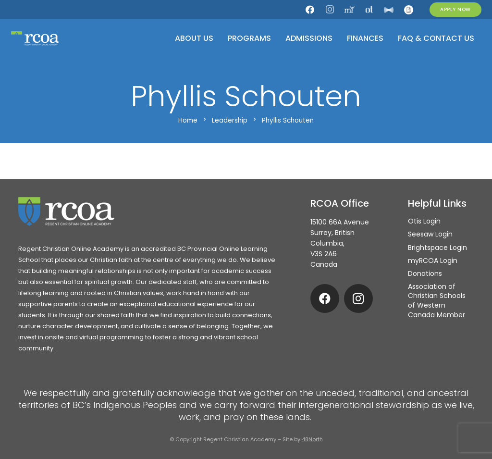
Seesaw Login (430, 234)
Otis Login (424, 221)
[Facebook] (310, 9)
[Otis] (369, 9)
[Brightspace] (408, 9)
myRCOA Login (432, 260)
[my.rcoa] (349, 9)
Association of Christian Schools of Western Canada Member (437, 301)
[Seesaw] (388, 9)
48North (312, 439)
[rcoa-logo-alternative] (35, 38)
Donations (425, 273)
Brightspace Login (437, 247)
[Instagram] (329, 9)
